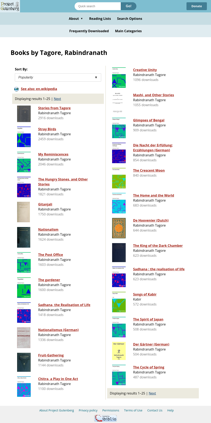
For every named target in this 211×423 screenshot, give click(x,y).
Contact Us (154, 410)
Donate (196, 6)
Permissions (110, 410)
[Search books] (98, 6)
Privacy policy (88, 410)
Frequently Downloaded (89, 31)
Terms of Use (133, 410)
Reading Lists (100, 18)
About (76, 18)
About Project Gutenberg (56, 410)
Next (57, 98)
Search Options (129, 18)
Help (170, 410)
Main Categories (128, 31)
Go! (128, 6)
